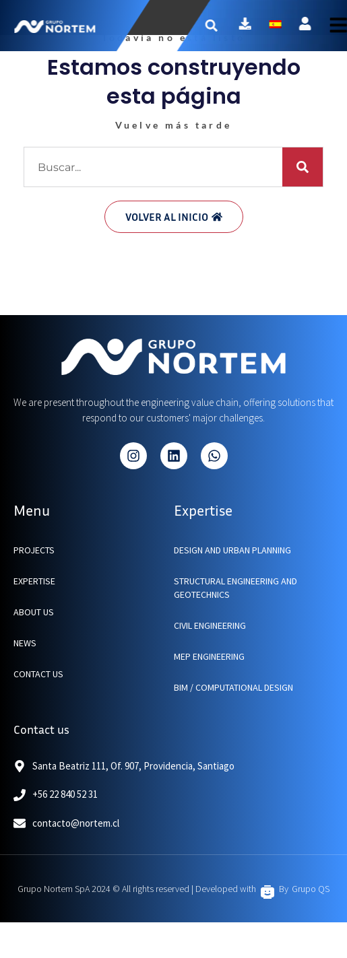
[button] (221, 25)
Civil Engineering (210, 625)
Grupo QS (310, 888)
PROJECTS (34, 550)
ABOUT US (33, 612)
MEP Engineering (209, 656)
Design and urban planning (232, 550)
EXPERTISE (34, 581)
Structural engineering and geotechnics (235, 588)
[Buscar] (302, 166)
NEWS (24, 643)
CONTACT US (38, 674)
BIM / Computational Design (233, 687)
